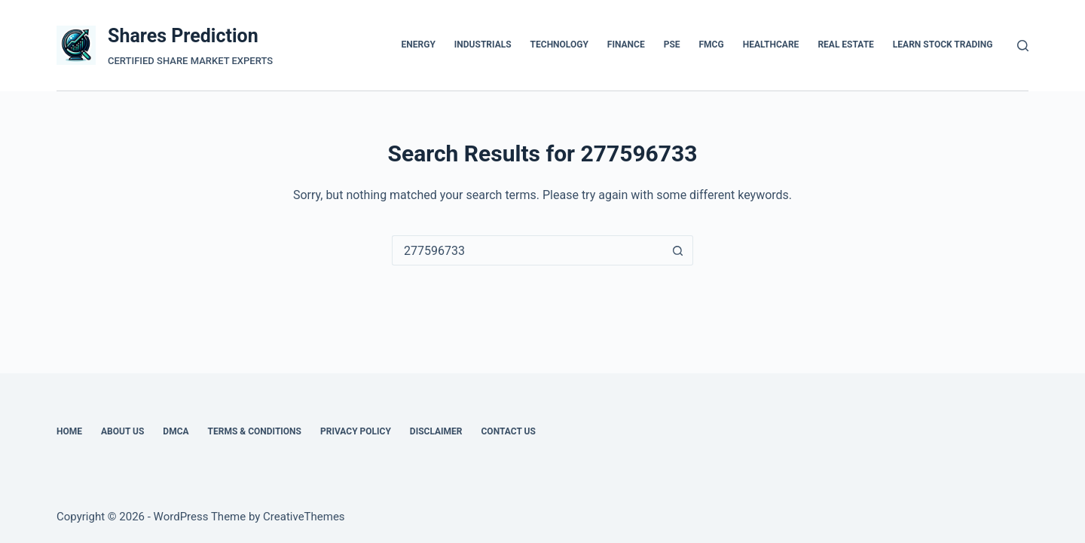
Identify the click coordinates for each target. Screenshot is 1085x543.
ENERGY (419, 44)
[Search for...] (527, 250)
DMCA (175, 431)
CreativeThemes (304, 516)
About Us (122, 431)
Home (69, 431)
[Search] (1022, 45)
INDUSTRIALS (483, 44)
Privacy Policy (355, 431)
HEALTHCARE (771, 44)
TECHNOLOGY (559, 44)
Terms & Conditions (254, 431)
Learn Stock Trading (943, 44)
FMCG (711, 44)
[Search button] (678, 250)
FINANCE (626, 44)
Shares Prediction (183, 36)
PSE (672, 44)
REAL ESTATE (845, 44)
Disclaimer (436, 431)
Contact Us (508, 431)
